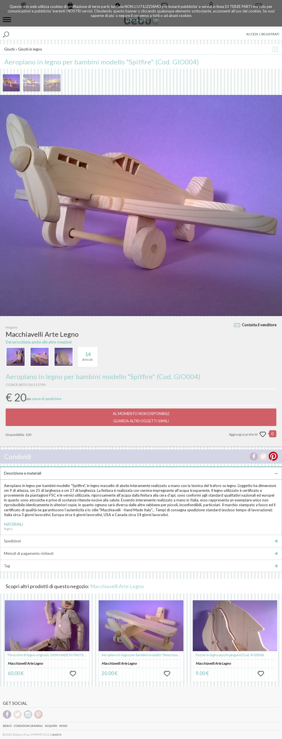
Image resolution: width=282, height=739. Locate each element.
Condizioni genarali (28, 725)
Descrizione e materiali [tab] (141, 473)
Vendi (63, 725)
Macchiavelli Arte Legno (117, 586)
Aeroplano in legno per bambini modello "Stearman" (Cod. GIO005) (151, 655)
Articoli (87, 354)
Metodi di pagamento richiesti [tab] (141, 553)
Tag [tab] (141, 566)
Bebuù (7, 725)
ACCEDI (252, 34)
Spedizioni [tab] (141, 541)
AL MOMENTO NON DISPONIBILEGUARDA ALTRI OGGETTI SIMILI (141, 417)
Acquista (51, 725)
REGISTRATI (270, 34)
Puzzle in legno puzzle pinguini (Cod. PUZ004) (230, 655)
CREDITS (56, 734)
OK (156, 20)
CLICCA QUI (136, 20)
